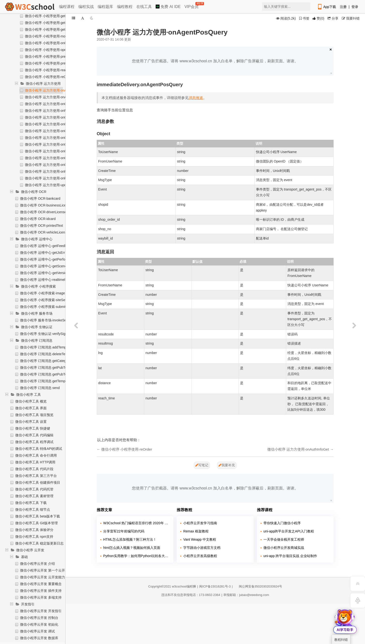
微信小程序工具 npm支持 (34, 536)
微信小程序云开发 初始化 (39, 624)
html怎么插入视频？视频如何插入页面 (131, 548)
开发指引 (28, 604)
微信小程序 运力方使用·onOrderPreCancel (57, 151)
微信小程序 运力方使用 (43, 83)
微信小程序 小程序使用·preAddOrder (52, 56)
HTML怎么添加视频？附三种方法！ (129, 539)
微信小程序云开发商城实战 (283, 548)
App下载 (326, 6)
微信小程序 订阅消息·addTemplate (46, 347)
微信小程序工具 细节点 (32, 509)
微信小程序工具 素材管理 (34, 496)
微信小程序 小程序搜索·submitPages (47, 307)
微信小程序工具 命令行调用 (36, 455)
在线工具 (144, 7)
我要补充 (227, 465)
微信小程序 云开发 (30, 550)
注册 (343, 7)
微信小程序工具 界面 (31, 408)
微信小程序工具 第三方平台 (36, 476)
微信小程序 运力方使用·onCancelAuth (53, 104)
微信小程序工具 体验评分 (34, 530)
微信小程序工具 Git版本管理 (36, 523)
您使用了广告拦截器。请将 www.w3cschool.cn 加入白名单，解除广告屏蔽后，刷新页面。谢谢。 (215, 61)
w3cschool (179, 586)
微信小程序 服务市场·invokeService (46, 320)
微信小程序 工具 (28, 394)
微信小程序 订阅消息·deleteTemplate (47, 354)
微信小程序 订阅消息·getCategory (45, 361)
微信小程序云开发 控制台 (39, 618)
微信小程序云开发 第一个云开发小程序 (49, 570)
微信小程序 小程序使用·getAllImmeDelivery (57, 16)
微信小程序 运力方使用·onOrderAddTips (55, 124)
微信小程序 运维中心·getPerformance (48, 259)
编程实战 (86, 7)
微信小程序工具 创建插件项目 (37, 482)
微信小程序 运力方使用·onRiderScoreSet (55, 178)
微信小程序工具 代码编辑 (34, 435)
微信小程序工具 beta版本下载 (37, 516)
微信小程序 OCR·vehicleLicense (44, 232)
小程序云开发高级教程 (200, 556)
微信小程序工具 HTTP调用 (35, 462)
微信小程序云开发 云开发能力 (42, 577)
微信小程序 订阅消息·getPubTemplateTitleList (54, 374)
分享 (333, 18)
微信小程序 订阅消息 (36, 340)
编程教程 (124, 7)
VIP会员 (191, 6)
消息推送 (196, 98)
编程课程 (66, 7)
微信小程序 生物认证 (36, 327)
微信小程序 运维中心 (36, 239)
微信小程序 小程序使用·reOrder (48, 77)
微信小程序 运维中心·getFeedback (46, 246)
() (318, 18)
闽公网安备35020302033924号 (258, 586)
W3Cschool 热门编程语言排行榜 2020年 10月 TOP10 (136, 523)
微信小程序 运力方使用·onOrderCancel (54, 131)
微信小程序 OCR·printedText (41, 225)
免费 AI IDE (168, 7)
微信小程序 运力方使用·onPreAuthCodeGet (57, 171)
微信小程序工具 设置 (31, 422)
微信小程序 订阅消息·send (40, 388)
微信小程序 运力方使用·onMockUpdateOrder (58, 111)
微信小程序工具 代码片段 (34, 469)
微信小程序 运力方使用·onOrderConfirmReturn (60, 138)
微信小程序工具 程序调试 (34, 442)
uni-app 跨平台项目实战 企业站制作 (290, 556)
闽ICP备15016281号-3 (215, 586)
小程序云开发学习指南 (200, 523)
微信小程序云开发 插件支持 (41, 591)
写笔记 (201, 465)
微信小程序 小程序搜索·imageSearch (48, 293)
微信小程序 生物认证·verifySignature (47, 334)
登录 (354, 7)
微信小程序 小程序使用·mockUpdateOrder (56, 36)
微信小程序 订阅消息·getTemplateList (48, 381)
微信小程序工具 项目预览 (34, 415)
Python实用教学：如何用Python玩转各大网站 (136, 556)
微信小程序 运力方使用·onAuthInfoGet (53, 97)
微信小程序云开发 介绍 (37, 564)
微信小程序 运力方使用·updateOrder (52, 185)
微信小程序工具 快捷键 (32, 428)
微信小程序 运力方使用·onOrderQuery (53, 158)
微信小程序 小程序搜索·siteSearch (46, 300)
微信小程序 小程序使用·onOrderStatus (54, 43)
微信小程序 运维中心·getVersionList (47, 273)
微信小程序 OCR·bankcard (40, 198)
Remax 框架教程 (195, 531)
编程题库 (105, 7)
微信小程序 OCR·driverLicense (43, 212)
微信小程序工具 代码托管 (34, 489)
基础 (24, 557)
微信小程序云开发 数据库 (39, 638)
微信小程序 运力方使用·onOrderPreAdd (54, 144)
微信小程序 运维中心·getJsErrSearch (48, 253)
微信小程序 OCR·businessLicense (45, 205)
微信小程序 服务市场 (36, 313)
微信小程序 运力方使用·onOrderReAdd (54, 165)
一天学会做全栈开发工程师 (283, 539)
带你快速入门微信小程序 (282, 523)
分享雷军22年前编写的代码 (123, 531)
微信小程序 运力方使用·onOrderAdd (52, 117)
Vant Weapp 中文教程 (199, 539)
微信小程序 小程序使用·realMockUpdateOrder (59, 70)
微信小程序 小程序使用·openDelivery (52, 50)
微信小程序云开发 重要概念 (41, 584)
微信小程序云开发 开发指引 (41, 611)
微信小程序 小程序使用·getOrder (49, 29)
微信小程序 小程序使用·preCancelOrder (55, 63)
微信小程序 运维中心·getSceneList (46, 266)
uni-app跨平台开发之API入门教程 (288, 531)
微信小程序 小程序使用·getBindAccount (54, 23)
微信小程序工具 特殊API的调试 (38, 449)
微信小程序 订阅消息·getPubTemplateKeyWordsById (59, 367)
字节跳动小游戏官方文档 (201, 548)
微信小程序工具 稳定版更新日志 (39, 543)
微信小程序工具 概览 (31, 401)
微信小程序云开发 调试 (37, 631)
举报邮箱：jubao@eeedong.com (246, 595)
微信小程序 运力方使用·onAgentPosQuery (56, 90)
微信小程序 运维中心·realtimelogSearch (50, 280)
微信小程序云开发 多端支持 (41, 597)
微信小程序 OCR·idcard (38, 219)
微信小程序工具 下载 (31, 503)
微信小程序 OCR (33, 192)
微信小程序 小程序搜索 (38, 286)
